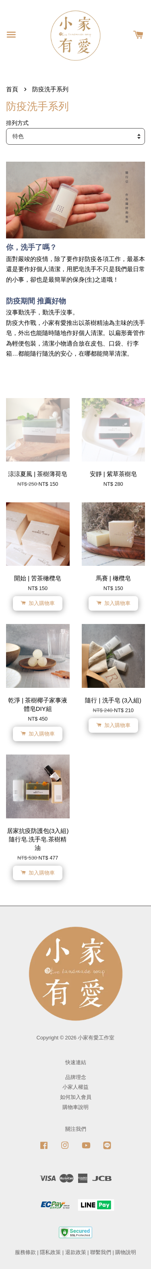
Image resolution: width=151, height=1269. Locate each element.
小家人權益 (75, 1087)
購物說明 (125, 1252)
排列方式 (17, 123)
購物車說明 (75, 1107)
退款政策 (75, 1252)
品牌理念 (75, 1077)
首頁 (12, 89)
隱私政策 (50, 1252)
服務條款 (25, 1252)
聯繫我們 (100, 1252)
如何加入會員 (75, 1097)
